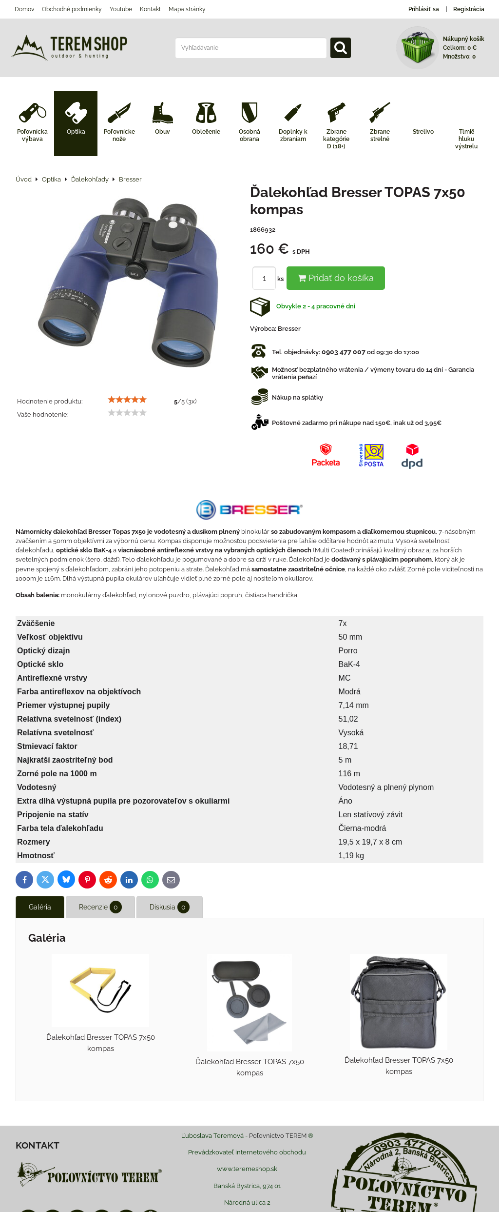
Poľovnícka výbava (32, 135)
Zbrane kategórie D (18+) (336, 139)
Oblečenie (206, 131)
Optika (76, 131)
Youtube (121, 9)
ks (269, 279)
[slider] (127, 400)
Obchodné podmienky (72, 9)
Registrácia (468, 9)
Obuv (162, 131)
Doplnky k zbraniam (293, 135)
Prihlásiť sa (423, 9)
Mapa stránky (187, 9)
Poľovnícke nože (119, 135)
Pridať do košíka (336, 278)
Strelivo (423, 131)
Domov (24, 9)
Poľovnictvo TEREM (278, 1135)
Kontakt (150, 9)
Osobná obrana (249, 135)
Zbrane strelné (380, 135)
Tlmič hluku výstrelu (466, 139)
